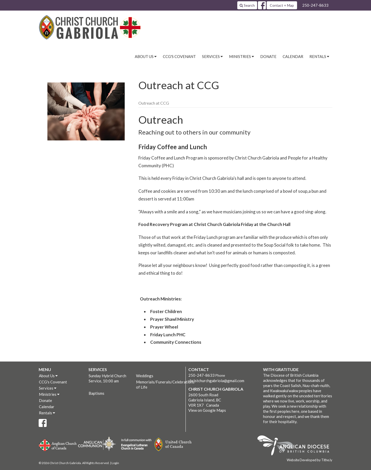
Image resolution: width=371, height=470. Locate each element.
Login (115, 463)
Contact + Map (282, 5)
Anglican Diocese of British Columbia (296, 446)
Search (247, 5)
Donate (268, 56)
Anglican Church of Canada (58, 444)
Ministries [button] (241, 56)
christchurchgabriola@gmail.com (216, 380)
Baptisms (96, 393)
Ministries (49, 394)
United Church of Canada (173, 444)
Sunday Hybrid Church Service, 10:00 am (107, 378)
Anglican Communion (97, 443)
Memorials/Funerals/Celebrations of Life (159, 384)
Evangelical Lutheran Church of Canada (134, 444)
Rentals (47, 412)
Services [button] (212, 56)
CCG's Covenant (179, 56)
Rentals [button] (319, 56)
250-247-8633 (315, 5)
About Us (48, 375)
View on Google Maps (207, 410)
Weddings (144, 375)
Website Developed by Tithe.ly (309, 460)
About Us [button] (146, 56)
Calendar (293, 56)
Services (47, 388)
